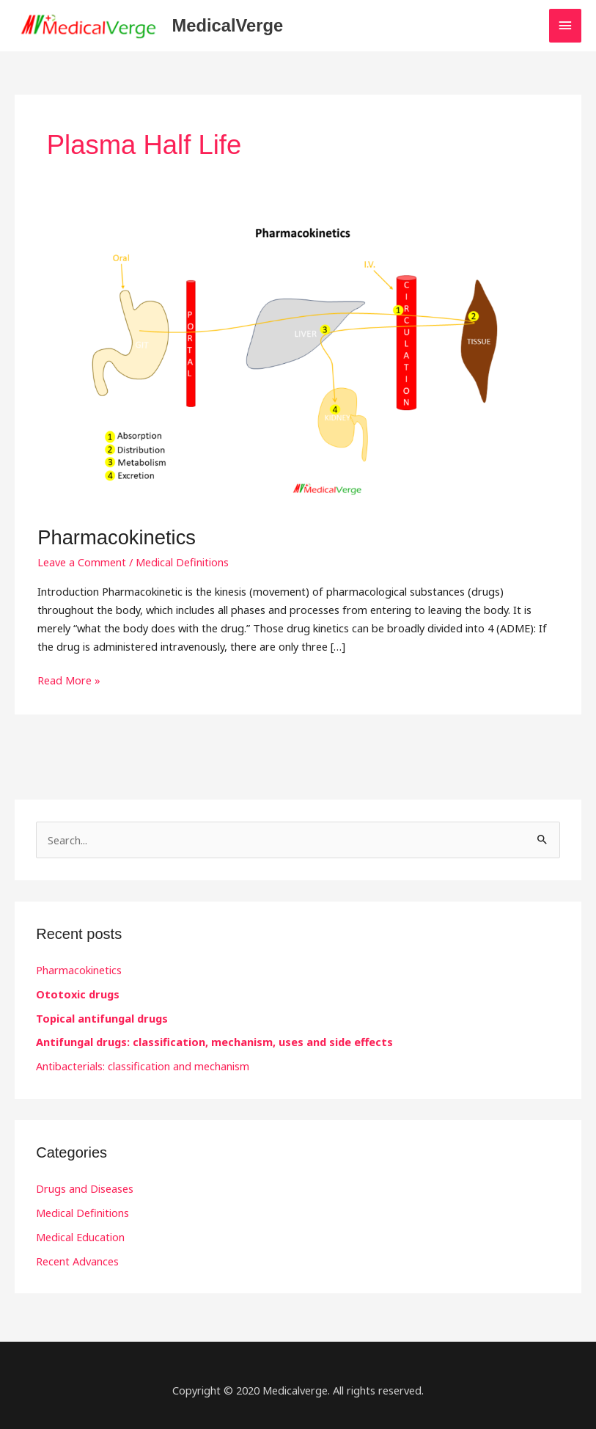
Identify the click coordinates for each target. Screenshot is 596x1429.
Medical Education (80, 1236)
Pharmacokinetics (116, 537)
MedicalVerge (228, 25)
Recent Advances (77, 1261)
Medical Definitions (182, 562)
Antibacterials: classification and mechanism (142, 1066)
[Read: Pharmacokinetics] (298, 360)
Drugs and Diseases (84, 1188)
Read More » (68, 679)
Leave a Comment (81, 562)
